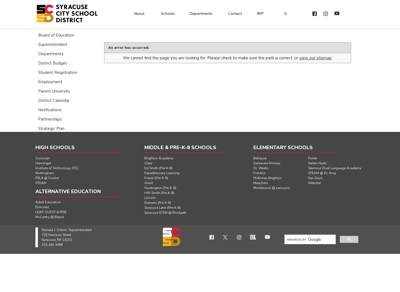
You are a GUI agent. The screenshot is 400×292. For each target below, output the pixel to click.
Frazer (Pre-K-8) (156, 178)
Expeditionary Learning (162, 173)
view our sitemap (315, 58)
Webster (314, 183)
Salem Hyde (317, 163)
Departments (201, 13)
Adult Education (48, 202)
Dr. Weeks (261, 168)
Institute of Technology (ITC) (57, 168)
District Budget (52, 63)
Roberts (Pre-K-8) (157, 203)
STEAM (40, 183)
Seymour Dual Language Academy (334, 168)
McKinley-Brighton (267, 178)
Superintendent (52, 44)
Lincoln (150, 198)
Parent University (54, 91)
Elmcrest (42, 207)
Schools (168, 13)
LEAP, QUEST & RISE (51, 212)
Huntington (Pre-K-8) (160, 188)
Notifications (49, 110)
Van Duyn (315, 178)
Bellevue (259, 158)
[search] (309, 239)
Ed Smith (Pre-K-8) (158, 168)
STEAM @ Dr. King (322, 173)
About (139, 13)
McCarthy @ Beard (49, 217)
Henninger (43, 163)
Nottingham (44, 173)
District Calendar (53, 100)
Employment (50, 82)
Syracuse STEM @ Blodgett (165, 212)
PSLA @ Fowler (47, 178)
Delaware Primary (266, 163)
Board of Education (56, 35)
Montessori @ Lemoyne (271, 188)
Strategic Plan (51, 128)
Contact (235, 13)
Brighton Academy (158, 158)
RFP (260, 13)
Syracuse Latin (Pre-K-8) (162, 207)
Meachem (260, 183)
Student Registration (57, 72)
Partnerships (49, 119)
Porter (312, 158)
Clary (148, 163)
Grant (148, 183)
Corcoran (42, 158)
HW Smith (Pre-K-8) (159, 193)
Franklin (259, 173)
